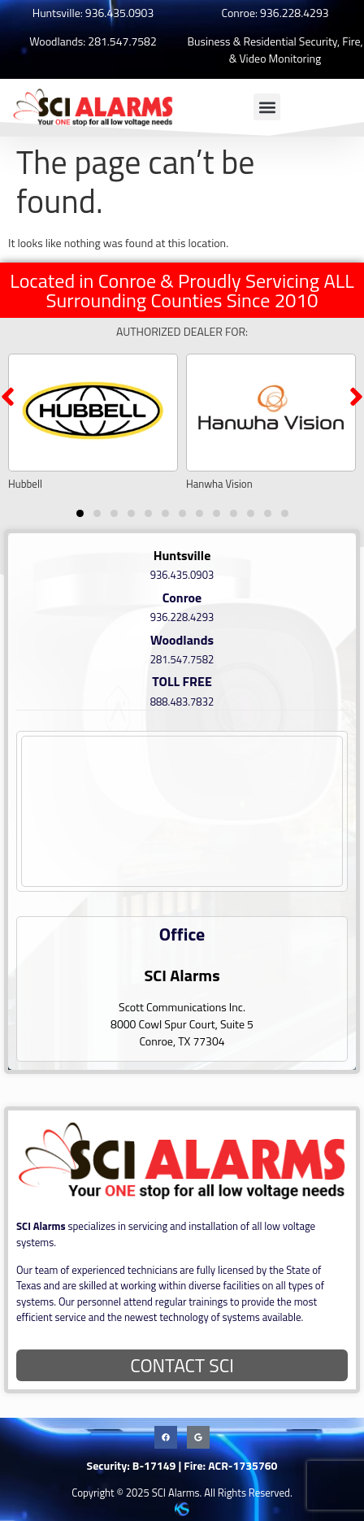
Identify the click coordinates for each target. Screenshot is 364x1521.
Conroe (182, 597)
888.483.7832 (182, 701)
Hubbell (25, 484)
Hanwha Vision (219, 484)
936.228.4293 (294, 12)
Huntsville (182, 555)
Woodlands (182, 640)
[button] (267, 106)
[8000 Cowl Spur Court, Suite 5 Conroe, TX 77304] (182, 811)
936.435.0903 (119, 12)
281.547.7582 (122, 41)
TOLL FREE (182, 681)
